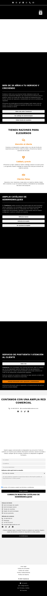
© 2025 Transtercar (23, 579)
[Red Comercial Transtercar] (23, 430)
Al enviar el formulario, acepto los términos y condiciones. (18, 487)
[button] (40, 13)
